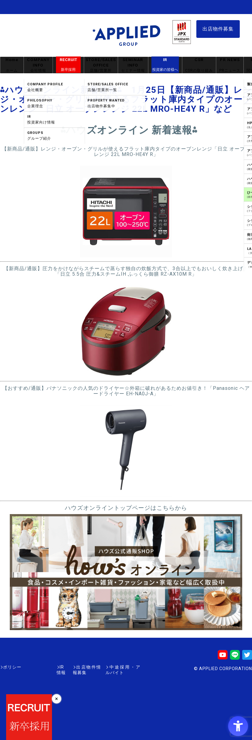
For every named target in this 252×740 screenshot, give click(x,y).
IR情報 (36, 667)
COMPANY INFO (38, 65)
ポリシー (12, 667)
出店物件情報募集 (68, 667)
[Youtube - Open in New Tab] (223, 657)
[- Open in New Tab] (126, 254)
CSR (199, 65)
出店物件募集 (218, 29)
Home (12, 65)
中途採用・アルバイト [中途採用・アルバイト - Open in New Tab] (117, 667)
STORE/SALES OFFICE (101, 65)
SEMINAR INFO (133, 65)
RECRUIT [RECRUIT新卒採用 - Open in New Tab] (68, 64)
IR (165, 64)
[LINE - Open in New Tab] (235, 657)
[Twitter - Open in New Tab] (247, 657)
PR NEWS (229, 65)
